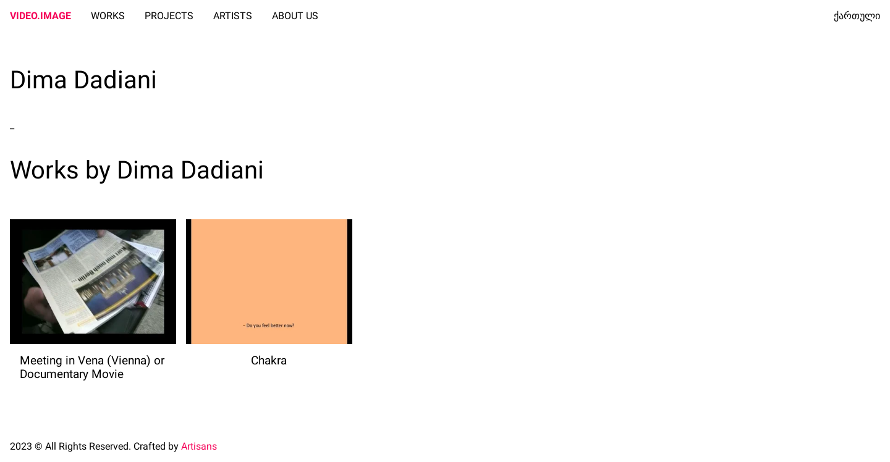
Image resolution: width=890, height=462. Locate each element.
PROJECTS (169, 16)
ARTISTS (232, 16)
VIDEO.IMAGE (40, 16)
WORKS (108, 16)
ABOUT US (295, 16)
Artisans (199, 446)
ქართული (857, 16)
